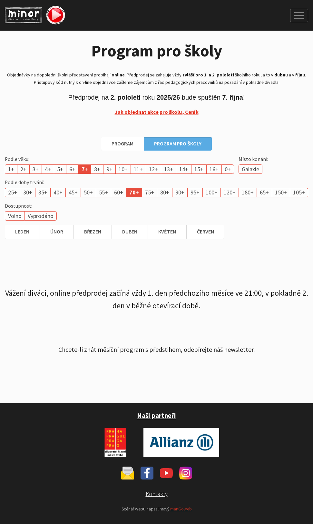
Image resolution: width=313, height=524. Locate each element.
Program (122, 143)
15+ (198, 169)
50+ (88, 192)
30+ (27, 192)
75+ (149, 192)
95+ (195, 192)
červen (205, 231)
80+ (164, 192)
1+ (11, 169)
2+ (23, 169)
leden (22, 231)
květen (167, 231)
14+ (183, 169)
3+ (36, 169)
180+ (248, 192)
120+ (230, 192)
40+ (58, 192)
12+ (153, 169)
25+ (12, 192)
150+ (281, 192)
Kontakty (157, 494)
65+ (264, 192)
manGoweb (181, 509)
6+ (72, 169)
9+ (109, 169)
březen (92, 231)
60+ (118, 192)
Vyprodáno (41, 216)
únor (56, 231)
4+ (48, 169)
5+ (60, 169)
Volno (15, 216)
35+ (42, 192)
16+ (214, 169)
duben (129, 231)
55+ (103, 192)
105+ (299, 192)
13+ (168, 169)
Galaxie (250, 169)
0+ (228, 169)
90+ (179, 192)
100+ (212, 192)
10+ (123, 169)
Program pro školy (177, 143)
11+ (138, 169)
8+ (97, 169)
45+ (73, 192)
